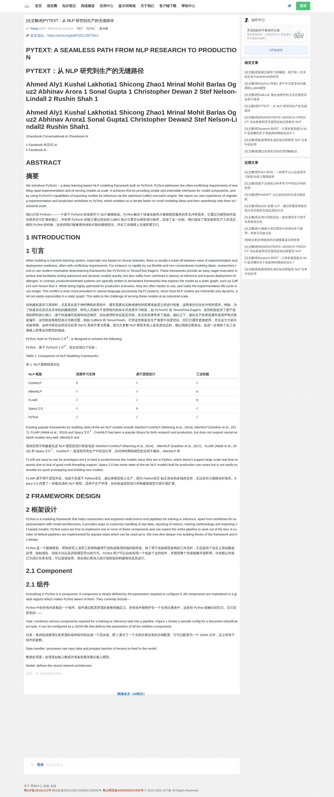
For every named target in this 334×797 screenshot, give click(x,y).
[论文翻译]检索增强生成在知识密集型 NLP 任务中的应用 (276, 142)
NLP (79, 28)
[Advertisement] (132, 726)
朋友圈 (52, 6)
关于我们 (147, 6)
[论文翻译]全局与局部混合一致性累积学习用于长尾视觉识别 (275, 219)
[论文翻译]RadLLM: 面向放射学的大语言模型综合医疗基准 (276, 97)
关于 (27, 786)
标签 (46, 786)
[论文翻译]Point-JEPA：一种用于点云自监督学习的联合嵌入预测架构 (275, 174)
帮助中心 (188, 6)
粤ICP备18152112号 (37, 790)
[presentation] (64, 339)
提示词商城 (126, 6)
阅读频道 (88, 6)
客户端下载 (167, 6)
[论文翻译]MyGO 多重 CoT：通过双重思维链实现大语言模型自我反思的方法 (276, 208)
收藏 (103, 28)
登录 (303, 6)
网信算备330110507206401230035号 (77, 790)
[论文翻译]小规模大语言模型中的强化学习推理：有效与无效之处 (274, 231)
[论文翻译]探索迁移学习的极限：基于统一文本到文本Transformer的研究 (275, 74)
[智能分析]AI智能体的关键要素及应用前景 (272, 240)
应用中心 (106, 6)
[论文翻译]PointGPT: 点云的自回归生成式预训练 (275, 197)
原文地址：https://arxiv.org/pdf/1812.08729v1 (64, 35)
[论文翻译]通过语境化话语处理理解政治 (271, 151)
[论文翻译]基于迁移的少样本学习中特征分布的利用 (275, 186)
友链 (53, 786)
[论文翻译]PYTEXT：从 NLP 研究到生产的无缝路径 (276, 108)
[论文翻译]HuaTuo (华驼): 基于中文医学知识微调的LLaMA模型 (275, 86)
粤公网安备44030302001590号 (123, 790)
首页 (38, 6)
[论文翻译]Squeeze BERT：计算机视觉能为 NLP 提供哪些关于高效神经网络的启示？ (276, 131)
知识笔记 (69, 6)
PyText (90, 28)
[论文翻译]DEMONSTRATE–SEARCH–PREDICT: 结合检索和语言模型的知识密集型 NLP (275, 120)
